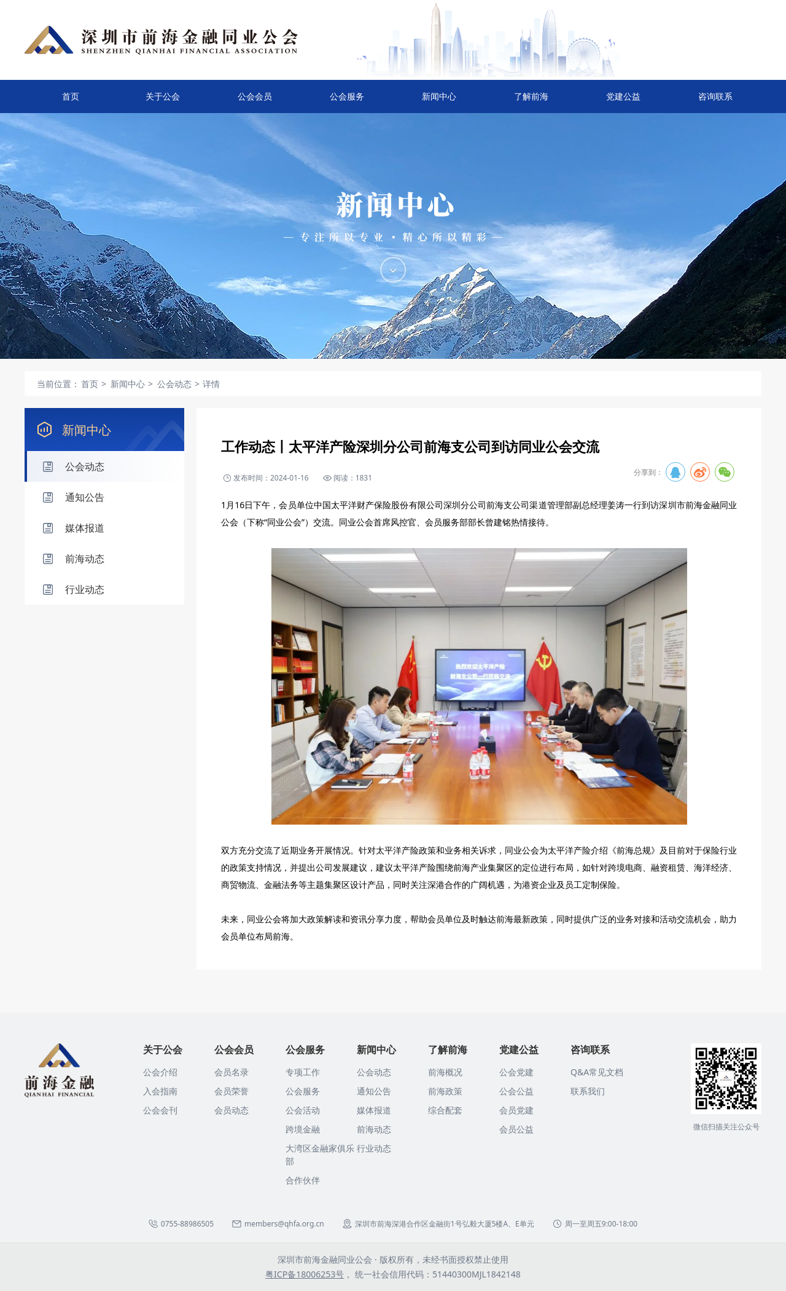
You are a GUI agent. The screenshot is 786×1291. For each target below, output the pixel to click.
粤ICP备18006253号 (304, 1274)
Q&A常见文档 (596, 1072)
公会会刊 (160, 1110)
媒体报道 (374, 1110)
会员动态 (231, 1110)
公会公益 (516, 1091)
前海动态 (374, 1129)
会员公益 (516, 1129)
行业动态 (374, 1148)
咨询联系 (715, 101)
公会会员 (255, 101)
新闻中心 (439, 101)
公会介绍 (160, 1072)
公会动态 (374, 1072)
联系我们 (587, 1091)
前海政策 (445, 1091)
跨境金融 (303, 1129)
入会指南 (160, 1091)
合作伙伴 (303, 1180)
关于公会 (163, 101)
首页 (70, 96)
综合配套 (445, 1110)
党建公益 (623, 101)
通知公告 (374, 1091)
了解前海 (531, 101)
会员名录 (231, 1072)
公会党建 (516, 1072)
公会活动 (303, 1110)
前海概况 (445, 1072)
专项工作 (303, 1072)
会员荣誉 (231, 1091)
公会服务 (347, 101)
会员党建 (516, 1110)
